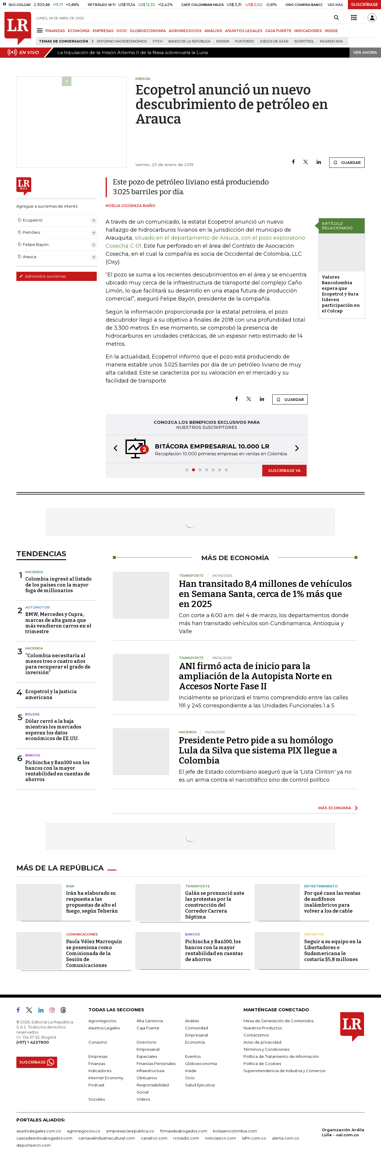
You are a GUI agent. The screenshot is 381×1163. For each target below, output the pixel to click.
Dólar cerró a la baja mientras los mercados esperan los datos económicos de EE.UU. (53, 729)
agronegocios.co (83, 1131)
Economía (195, 1042)
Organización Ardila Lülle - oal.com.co (343, 1132)
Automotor (37, 607)
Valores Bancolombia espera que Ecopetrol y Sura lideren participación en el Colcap (341, 294)
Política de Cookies (262, 1063)
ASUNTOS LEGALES (243, 31)
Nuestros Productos (262, 1027)
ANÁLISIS (213, 31)
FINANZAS (55, 31)
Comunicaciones (82, 934)
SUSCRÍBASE (364, 4)
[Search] (336, 18)
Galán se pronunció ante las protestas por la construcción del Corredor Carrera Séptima (214, 905)
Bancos (32, 755)
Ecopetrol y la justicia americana (51, 694)
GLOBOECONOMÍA (148, 31)
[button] (114, 449)
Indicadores (99, 1070)
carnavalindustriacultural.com (106, 1138)
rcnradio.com (186, 1138)
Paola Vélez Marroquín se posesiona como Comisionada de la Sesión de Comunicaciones (94, 953)
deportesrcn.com (33, 1145)
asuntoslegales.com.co (38, 1131)
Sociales (96, 1099)
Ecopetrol (304, 41)
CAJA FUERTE (278, 31)
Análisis (192, 1020)
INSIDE (331, 31)
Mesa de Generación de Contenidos (278, 1020)
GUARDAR (347, 162)
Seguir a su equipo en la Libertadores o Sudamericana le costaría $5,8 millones (332, 950)
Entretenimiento (321, 886)
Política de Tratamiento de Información (281, 1056)
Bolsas (32, 714)
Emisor (222, 41)
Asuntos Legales (104, 1027)
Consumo (97, 1042)
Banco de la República (189, 41)
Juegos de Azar (274, 41)
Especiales (147, 1056)
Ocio (190, 1077)
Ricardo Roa (331, 41)
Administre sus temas (42, 276)
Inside (190, 1070)
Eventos (193, 1056)
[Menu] (40, 30)
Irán (70, 886)
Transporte (197, 886)
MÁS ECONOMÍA (334, 807)
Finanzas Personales (156, 1063)
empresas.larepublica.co (130, 1131)
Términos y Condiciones (266, 1049)
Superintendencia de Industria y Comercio (284, 1070)
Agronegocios (102, 1020)
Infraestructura (150, 1070)
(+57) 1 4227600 (32, 1042)
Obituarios (147, 1077)
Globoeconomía (201, 1063)
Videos (143, 1099)
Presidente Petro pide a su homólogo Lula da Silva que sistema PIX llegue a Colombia (258, 750)
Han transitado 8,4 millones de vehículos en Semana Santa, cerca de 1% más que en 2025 (265, 594)
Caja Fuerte (148, 1027)
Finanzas (96, 1063)
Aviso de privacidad (262, 1042)
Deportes (314, 934)
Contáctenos (256, 1035)
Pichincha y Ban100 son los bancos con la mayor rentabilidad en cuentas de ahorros (57, 771)
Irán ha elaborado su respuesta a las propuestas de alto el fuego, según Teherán (92, 902)
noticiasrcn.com (220, 1138)
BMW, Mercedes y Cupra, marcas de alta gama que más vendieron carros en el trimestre (58, 622)
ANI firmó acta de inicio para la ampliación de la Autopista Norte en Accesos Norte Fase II (255, 676)
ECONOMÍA (79, 31)
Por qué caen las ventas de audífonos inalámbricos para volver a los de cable (332, 902)
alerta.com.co (285, 1138)
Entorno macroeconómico (122, 41)
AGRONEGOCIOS (185, 31)
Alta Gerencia (150, 1020)
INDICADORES (308, 31)
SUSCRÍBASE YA (284, 470)
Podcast (96, 1085)
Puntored (244, 41)
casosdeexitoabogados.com (44, 1138)
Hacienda (34, 572)
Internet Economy (105, 1077)
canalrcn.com (154, 1138)
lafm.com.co (254, 1138)
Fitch (158, 41)
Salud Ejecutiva (200, 1085)
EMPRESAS (103, 31)
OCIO (121, 31)
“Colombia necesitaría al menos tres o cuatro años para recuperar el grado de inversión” (57, 664)
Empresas (97, 1056)
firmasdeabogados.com (183, 1131)
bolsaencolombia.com (235, 1131)
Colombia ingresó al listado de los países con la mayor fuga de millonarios (58, 584)
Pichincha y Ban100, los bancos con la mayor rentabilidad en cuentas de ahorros (214, 950)
